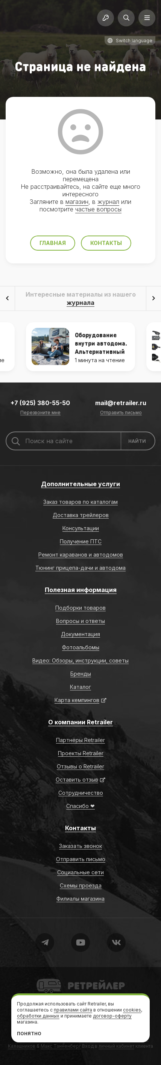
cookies (132, 1010)
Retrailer (45, 978)
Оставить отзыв (77, 779)
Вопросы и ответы (80, 621)
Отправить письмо (121, 412)
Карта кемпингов (77, 700)
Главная (52, 243)
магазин (76, 201)
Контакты (106, 243)
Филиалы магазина (80, 898)
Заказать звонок (80, 846)
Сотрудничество (80, 793)
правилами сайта (73, 1010)
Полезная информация (81, 590)
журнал (108, 201)
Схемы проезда (81, 885)
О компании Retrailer (80, 722)
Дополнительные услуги (80, 484)
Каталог (80, 687)
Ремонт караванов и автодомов (80, 554)
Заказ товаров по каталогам (80, 502)
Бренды (80, 673)
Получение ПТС (81, 541)
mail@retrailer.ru (120, 403)
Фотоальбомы (80, 647)
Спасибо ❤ (80, 806)
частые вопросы (98, 209)
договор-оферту (112, 1016)
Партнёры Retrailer (80, 740)
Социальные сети (80, 872)
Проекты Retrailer (80, 753)
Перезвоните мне (40, 412)
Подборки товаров (80, 607)
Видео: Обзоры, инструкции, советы (80, 660)
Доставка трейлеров (81, 515)
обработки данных (38, 1016)
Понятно (29, 1033)
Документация (80, 634)
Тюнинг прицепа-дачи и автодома (80, 568)
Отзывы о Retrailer (80, 766)
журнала (80, 302)
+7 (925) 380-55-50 (40, 403)
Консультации (80, 528)
